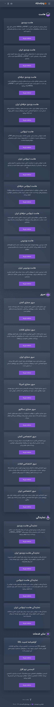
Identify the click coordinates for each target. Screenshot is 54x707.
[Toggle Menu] (49, 3)
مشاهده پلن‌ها (27, 38)
